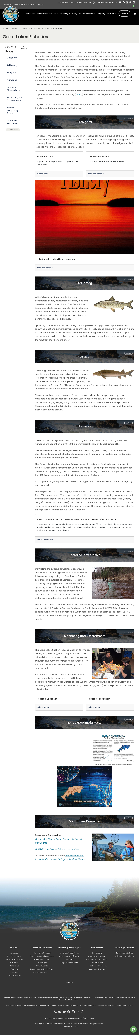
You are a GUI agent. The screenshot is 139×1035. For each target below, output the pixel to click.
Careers (14, 969)
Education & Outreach (42, 953)
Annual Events (42, 966)
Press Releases (14, 975)
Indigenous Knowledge (124, 956)
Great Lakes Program (97, 956)
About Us (14, 953)
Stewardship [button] (88, 14)
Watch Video (42, 174)
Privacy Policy (67, 1026)
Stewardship (97, 953)
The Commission (14, 956)
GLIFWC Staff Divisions (31, 28)
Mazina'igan (42, 962)
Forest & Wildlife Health (97, 966)
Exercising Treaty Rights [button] (70, 14)
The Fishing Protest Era (42, 972)
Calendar (14, 962)
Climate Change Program (97, 959)
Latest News (14, 972)
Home (5, 28)
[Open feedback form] (133, 1029)
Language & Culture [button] (106, 14)
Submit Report (43, 708)
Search (124, 13)
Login (75, 1026)
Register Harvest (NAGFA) (69, 956)
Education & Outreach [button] (46, 14)
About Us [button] (30, 14)
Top (128, 119)
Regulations (69, 959)
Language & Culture (124, 953)
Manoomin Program (97, 969)
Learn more (127, 1005)
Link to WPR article (45, 540)
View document (96, 174)
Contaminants (97, 962)
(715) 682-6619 (99, 2)
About (14, 28)
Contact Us (112, 2)
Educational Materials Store (42, 969)
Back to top (13, 130)
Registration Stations (69, 962)
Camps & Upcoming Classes (42, 956)
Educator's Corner (41, 959)
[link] (59, 164)
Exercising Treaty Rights (69, 953)
